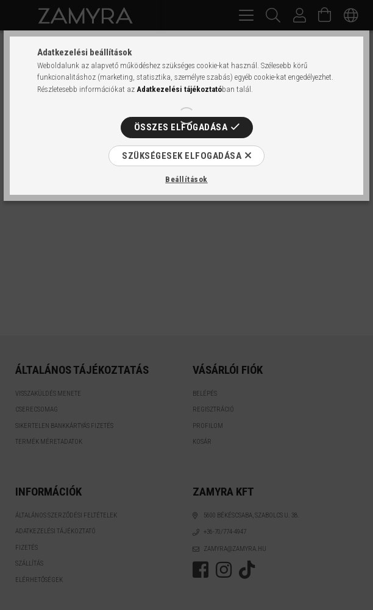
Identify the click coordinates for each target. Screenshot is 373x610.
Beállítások (186, 179)
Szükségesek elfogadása (181, 155)
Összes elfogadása (181, 127)
